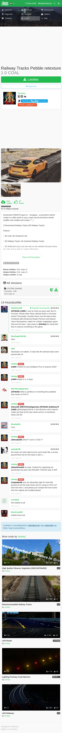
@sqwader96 (16, 482)
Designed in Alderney (9, 727)
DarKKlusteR (16, 308)
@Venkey (42, 324)
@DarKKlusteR (17, 467)
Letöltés (31, 79)
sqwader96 (15, 449)
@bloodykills (16, 440)
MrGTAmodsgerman (20, 389)
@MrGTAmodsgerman (29, 407)
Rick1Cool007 (17, 512)
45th (13, 349)
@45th (23, 311)
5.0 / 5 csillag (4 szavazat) (9, 209)
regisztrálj (49, 525)
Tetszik (21, 203)
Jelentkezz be (34, 525)
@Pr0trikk (15, 311)
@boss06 (15, 407)
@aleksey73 (54, 407)
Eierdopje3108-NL (18, 336)
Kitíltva (21, 364)
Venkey (22, 93)
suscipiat (15, 500)
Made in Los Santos (9, 729)
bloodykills (16, 424)
